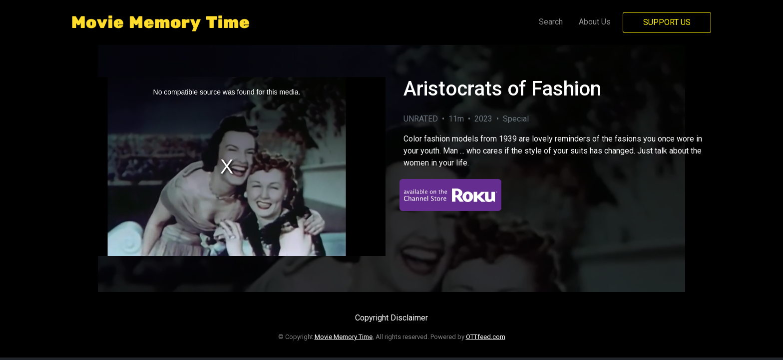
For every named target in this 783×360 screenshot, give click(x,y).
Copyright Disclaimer (391, 317)
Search (551, 21)
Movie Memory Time (344, 336)
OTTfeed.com (485, 336)
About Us (595, 21)
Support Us (667, 22)
